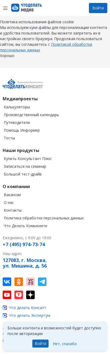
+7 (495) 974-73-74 (24, 245)
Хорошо (7, 60)
